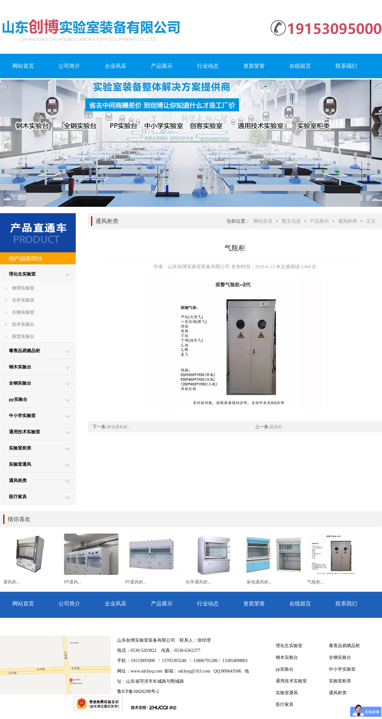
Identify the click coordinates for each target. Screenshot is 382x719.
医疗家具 (18, 496)
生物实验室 (23, 312)
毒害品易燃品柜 (24, 350)
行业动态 (208, 66)
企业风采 (115, 66)
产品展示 (162, 66)
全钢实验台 (20, 383)
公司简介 (69, 66)
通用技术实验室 (24, 431)
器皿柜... (277, 426)
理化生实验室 (22, 274)
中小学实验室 (22, 415)
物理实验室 (23, 288)
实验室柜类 (20, 448)
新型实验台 (23, 336)
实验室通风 (20, 464)
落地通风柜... (119, 426)
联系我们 (346, 66)
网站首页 (23, 66)
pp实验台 (18, 399)
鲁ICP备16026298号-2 (138, 691)
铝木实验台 (23, 324)
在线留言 (300, 66)
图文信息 (291, 221)
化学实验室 (23, 300)
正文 (371, 221)
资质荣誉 (254, 66)
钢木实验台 (20, 367)
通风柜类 (18, 480)
